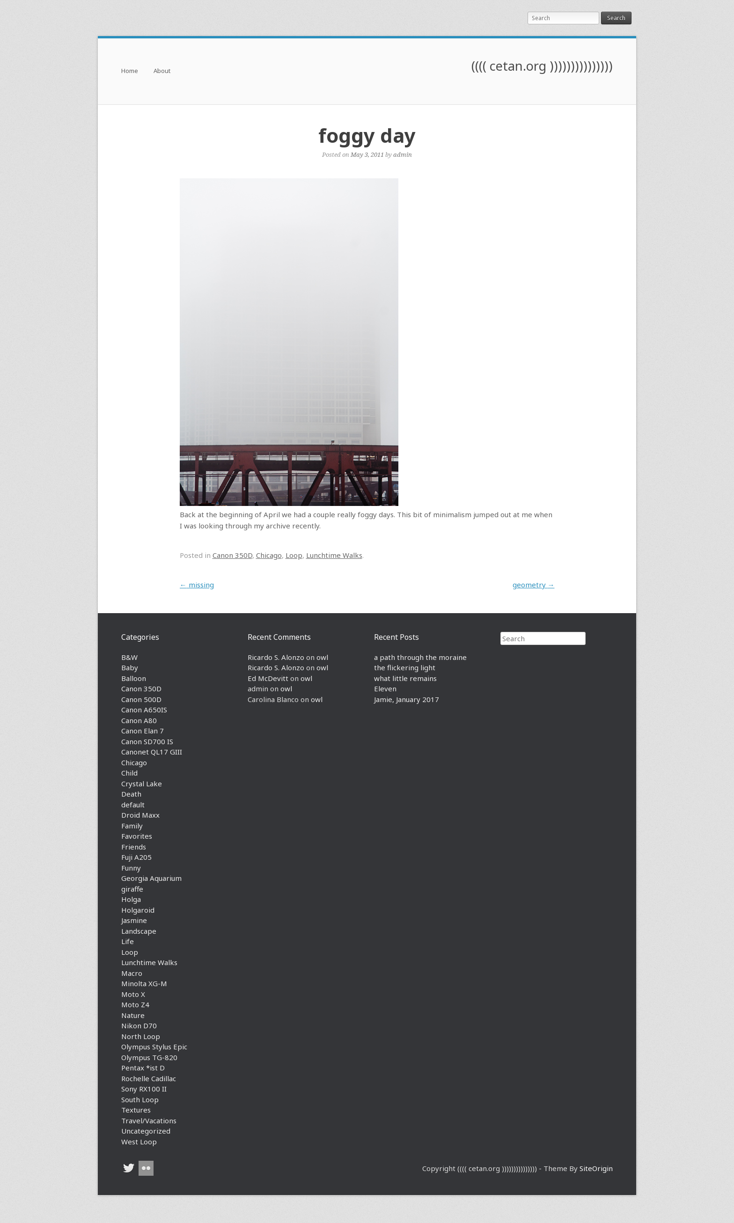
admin (402, 154)
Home (129, 71)
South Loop (140, 1099)
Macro (131, 973)
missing (197, 584)
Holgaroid (137, 910)
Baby (129, 667)
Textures (136, 1109)
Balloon (133, 678)
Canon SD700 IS (147, 741)
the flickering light (404, 667)
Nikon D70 (139, 1025)
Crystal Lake (141, 783)
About (162, 71)
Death (131, 793)
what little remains (405, 678)
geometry (534, 584)
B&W (129, 657)
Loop (294, 555)
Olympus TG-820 (149, 1057)
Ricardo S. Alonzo (276, 657)
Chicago (269, 555)
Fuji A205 (136, 857)
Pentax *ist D (143, 1067)
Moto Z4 (135, 1004)
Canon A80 (139, 720)
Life (127, 941)
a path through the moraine (420, 657)
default (133, 804)
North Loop (140, 1036)
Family (132, 825)
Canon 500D (141, 699)
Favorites (136, 836)
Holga (131, 899)
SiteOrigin (596, 1168)
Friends (133, 846)
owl (322, 657)
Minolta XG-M (144, 983)
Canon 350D (232, 555)
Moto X (133, 994)
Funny (131, 867)
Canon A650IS (144, 709)
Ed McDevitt (268, 678)
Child (129, 772)
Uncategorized (145, 1130)
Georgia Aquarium (151, 878)
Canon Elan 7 (142, 730)
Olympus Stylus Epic (154, 1046)
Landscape (138, 931)
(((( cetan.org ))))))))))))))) (542, 65)
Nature (133, 1015)
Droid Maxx (140, 815)
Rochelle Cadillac (148, 1078)
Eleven (385, 688)
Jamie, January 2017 (406, 699)
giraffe (132, 888)
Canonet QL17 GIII (151, 751)
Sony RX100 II (144, 1088)
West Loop (139, 1141)
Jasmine (134, 920)
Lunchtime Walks (334, 555)
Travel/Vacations (148, 1120)
